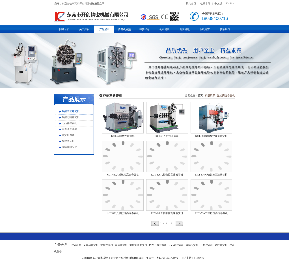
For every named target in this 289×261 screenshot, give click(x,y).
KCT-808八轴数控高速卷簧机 (123, 213)
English (230, 3)
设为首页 (191, 3)
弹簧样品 (144, 29)
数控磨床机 (68, 141)
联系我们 (225, 29)
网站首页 (64, 29)
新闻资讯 (185, 29)
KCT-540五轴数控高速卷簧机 (167, 213)
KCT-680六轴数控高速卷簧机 (211, 136)
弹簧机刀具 (68, 135)
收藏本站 (205, 3)
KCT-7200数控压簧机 (122, 136)
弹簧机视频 (124, 29)
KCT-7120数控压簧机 (167, 136)
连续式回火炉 (69, 147)
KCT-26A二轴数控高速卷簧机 (211, 213)
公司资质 (164, 29)
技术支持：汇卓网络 (192, 257)
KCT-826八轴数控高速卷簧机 (167, 174)
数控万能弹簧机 (70, 117)
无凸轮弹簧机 (69, 123)
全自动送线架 (69, 129)
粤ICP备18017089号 (167, 257)
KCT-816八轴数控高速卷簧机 (211, 174)
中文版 (218, 3)
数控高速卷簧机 (70, 111)
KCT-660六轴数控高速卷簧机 (123, 174)
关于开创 (84, 29)
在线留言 (205, 29)
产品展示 (104, 29)
